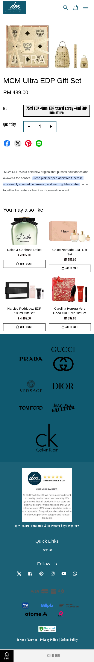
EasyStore (72, 526)
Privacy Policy (49, 640)
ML (5, 108)
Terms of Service (27, 640)
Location (47, 550)
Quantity (9, 124)
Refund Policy (69, 640)
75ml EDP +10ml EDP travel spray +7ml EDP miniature (56, 110)
